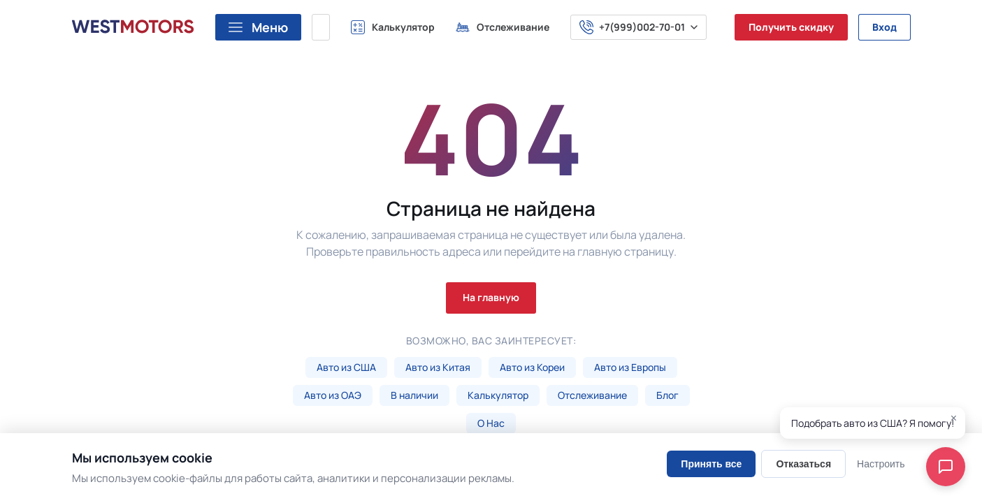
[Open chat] (945, 466)
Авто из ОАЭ (332, 395)
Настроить (880, 463)
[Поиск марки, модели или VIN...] (321, 27)
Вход (884, 27)
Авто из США (346, 367)
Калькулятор (498, 395)
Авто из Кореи (532, 367)
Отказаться (803, 463)
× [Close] (954, 418)
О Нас (491, 423)
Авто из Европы (630, 367)
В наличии (414, 395)
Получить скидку (791, 27)
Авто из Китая (437, 367)
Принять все (711, 463)
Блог (667, 395)
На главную (491, 297)
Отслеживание (592, 395)
